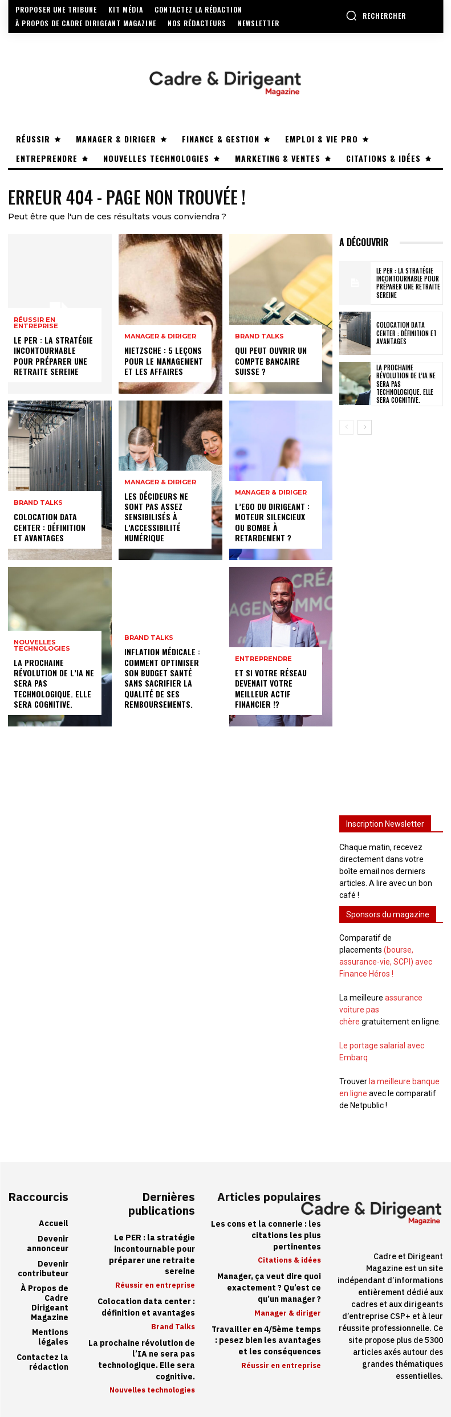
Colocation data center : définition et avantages (50, 527)
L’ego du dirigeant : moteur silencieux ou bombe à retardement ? (272, 522)
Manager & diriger (160, 337)
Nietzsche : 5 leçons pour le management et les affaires (163, 361)
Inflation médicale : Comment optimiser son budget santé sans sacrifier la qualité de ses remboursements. (162, 678)
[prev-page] (346, 427)
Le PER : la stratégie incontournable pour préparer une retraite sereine (53, 356)
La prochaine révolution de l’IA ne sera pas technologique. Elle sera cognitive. (141, 1359)
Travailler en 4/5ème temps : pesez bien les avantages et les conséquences (266, 1340)
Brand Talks (38, 503)
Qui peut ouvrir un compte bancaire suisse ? (271, 361)
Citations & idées (289, 1260)
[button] (376, 15)
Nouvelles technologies (42, 645)
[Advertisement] (391, 617)
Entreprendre (263, 659)
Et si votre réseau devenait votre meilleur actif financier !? (271, 688)
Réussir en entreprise (36, 323)
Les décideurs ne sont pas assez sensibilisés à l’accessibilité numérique (156, 517)
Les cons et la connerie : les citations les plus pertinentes (266, 1235)
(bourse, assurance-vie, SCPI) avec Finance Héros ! (385, 961)
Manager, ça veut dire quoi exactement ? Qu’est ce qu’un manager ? (269, 1288)
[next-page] (364, 427)
